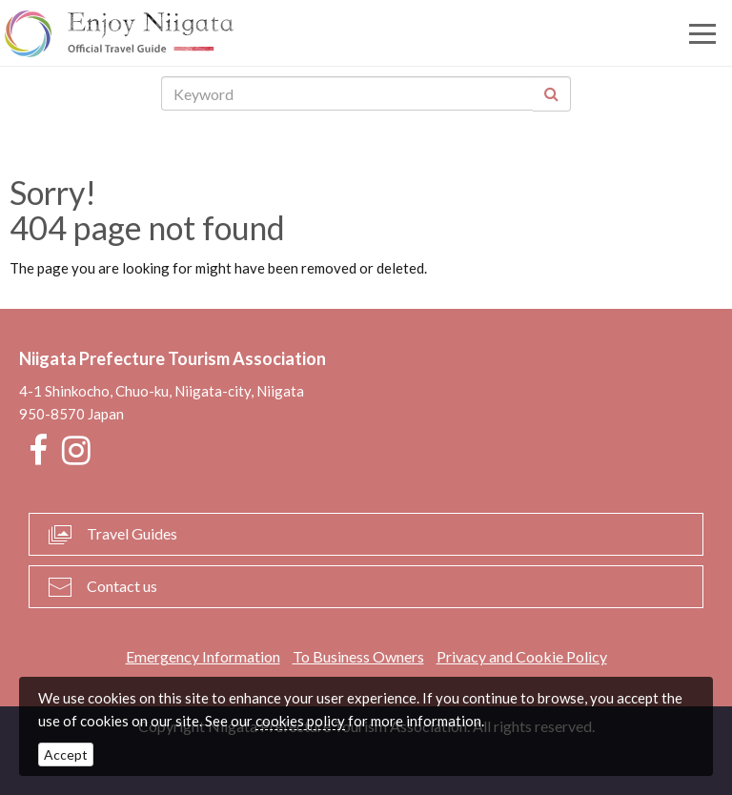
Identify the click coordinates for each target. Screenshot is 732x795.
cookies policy (300, 720)
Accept (66, 754)
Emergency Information (203, 656)
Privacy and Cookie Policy (522, 656)
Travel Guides (132, 533)
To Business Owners (358, 656)
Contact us (122, 586)
